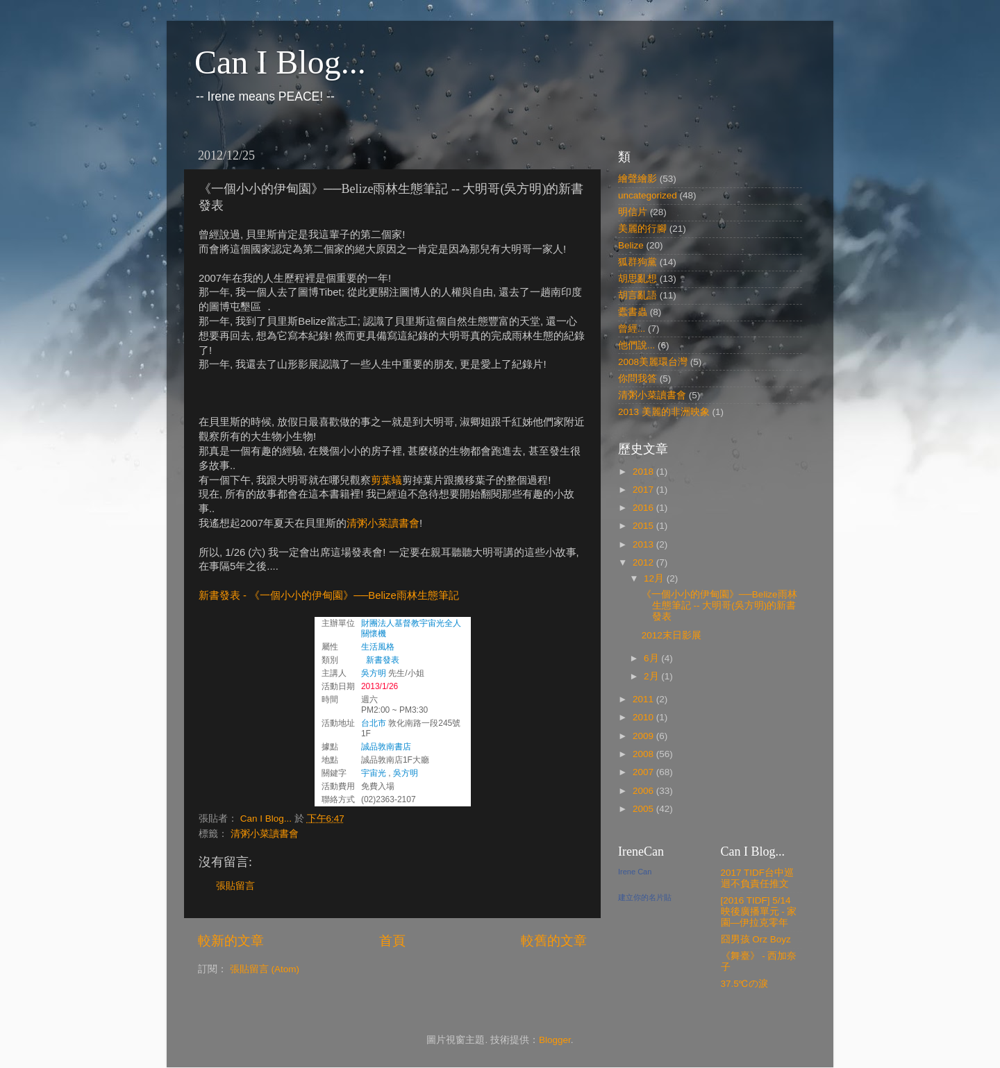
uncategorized (647, 195)
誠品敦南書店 (386, 747)
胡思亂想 (637, 278)
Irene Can (634, 871)
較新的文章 (231, 940)
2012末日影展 (671, 635)
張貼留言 (235, 886)
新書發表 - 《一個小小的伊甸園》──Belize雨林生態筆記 (329, 595)
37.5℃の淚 (744, 983)
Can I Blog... (280, 62)
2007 (644, 772)
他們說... (636, 345)
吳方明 (373, 673)
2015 (644, 525)
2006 (644, 791)
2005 (644, 809)
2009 (644, 736)
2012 (644, 562)
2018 (644, 471)
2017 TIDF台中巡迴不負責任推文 (757, 878)
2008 (644, 754)
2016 (644, 507)
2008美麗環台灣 (653, 362)
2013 (644, 544)
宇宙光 (373, 773)
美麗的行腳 (642, 228)
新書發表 (382, 660)
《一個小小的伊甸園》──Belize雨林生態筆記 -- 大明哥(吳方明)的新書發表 (719, 605)
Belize (631, 245)
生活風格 (377, 647)
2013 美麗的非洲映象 (664, 412)
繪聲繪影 (637, 178)
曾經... (631, 328)
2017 (644, 489)
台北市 (373, 723)
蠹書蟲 (632, 312)
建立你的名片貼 (645, 897)
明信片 (632, 212)
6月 (652, 658)
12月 (655, 578)
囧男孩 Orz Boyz (756, 939)
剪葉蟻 (386, 480)
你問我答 (637, 378)
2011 (644, 699)
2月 (652, 676)
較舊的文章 (554, 940)
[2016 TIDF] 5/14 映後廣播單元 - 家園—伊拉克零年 (759, 911)
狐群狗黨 (637, 262)
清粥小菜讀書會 (383, 523)
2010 (644, 717)
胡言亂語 (637, 295)
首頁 (392, 940)
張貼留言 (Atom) (264, 969)
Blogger (555, 1040)
